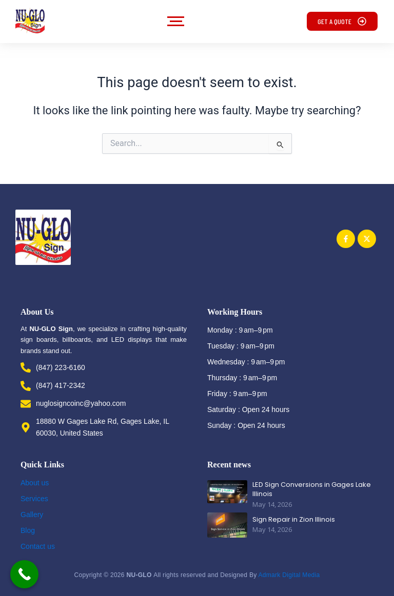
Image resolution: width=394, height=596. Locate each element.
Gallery (32, 514)
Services (34, 499)
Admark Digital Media (289, 575)
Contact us (38, 546)
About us (35, 483)
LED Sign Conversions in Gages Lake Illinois (311, 489)
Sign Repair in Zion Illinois (293, 519)
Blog (28, 530)
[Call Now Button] (24, 574)
